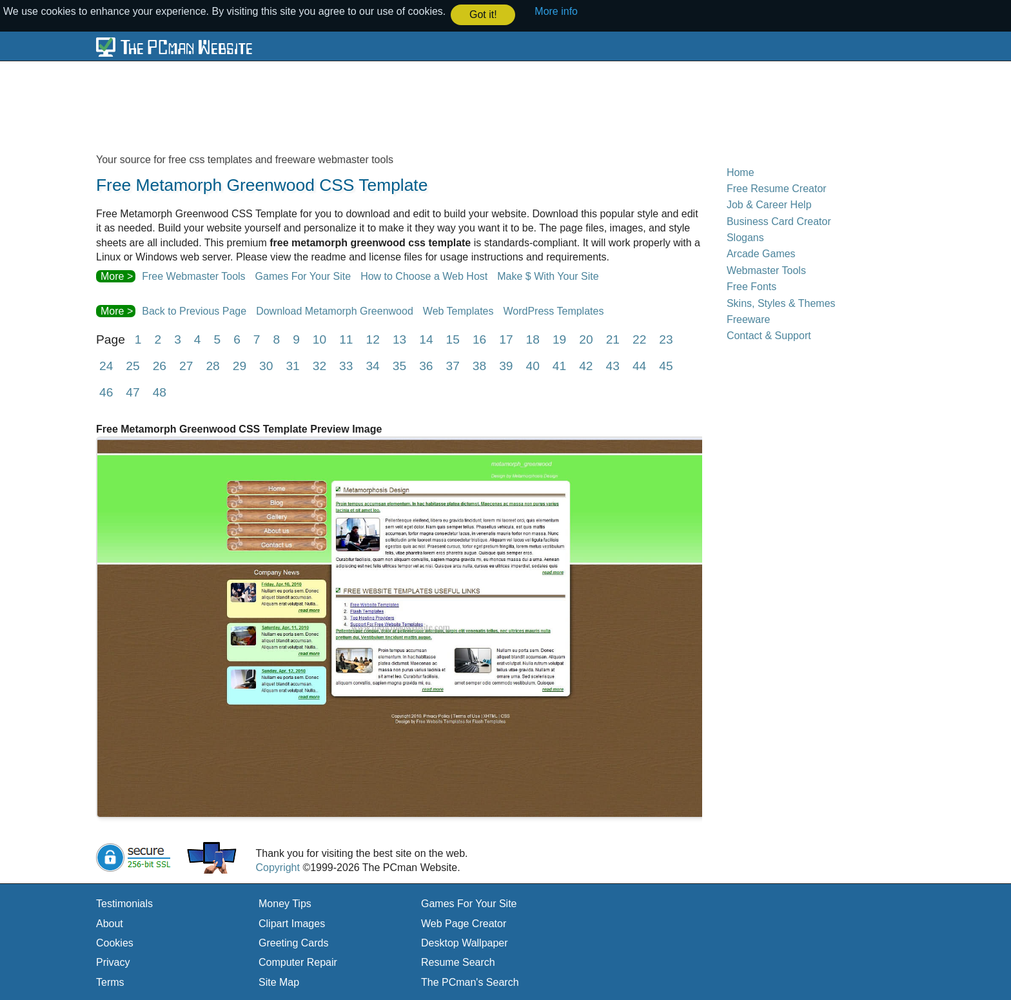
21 (613, 339)
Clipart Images (292, 922)
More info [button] (556, 11)
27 (186, 365)
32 (319, 365)
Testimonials (124, 902)
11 (346, 339)
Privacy (113, 962)
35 (399, 365)
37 (452, 365)
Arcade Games (761, 253)
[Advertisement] (408, 106)
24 (106, 365)
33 (346, 365)
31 (292, 365)
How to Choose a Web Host (423, 276)
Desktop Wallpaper (464, 942)
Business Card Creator (779, 220)
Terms (110, 981)
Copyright (277, 866)
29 (239, 365)
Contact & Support (769, 334)
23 (665, 339)
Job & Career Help (769, 204)
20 (586, 339)
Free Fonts (751, 285)
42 (586, 365)
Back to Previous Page (194, 310)
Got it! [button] (483, 14)
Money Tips (285, 902)
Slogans (745, 236)
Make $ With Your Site (547, 276)
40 (533, 365)
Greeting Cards (294, 942)
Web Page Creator (463, 922)
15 (453, 339)
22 (639, 339)
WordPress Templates (554, 310)
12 (373, 339)
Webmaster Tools (766, 269)
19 (559, 339)
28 (212, 365)
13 (399, 339)
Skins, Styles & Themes (781, 302)
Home (740, 171)
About (109, 922)
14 (426, 339)
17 (506, 339)
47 (132, 391)
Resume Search (458, 962)
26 (159, 365)
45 (665, 365)
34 (372, 365)
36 (426, 365)
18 (533, 339)
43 (613, 365)
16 (479, 339)
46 (106, 391)
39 (506, 365)
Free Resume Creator (777, 187)
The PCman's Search (470, 981)
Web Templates (458, 310)
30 (266, 365)
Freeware (749, 318)
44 (639, 365)
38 (479, 365)
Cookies (114, 942)
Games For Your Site (303, 276)
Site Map (279, 981)
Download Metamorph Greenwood (334, 310)
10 (319, 339)
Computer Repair (298, 962)
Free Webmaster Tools (193, 276)
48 (159, 391)
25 (132, 365)
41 (559, 365)
